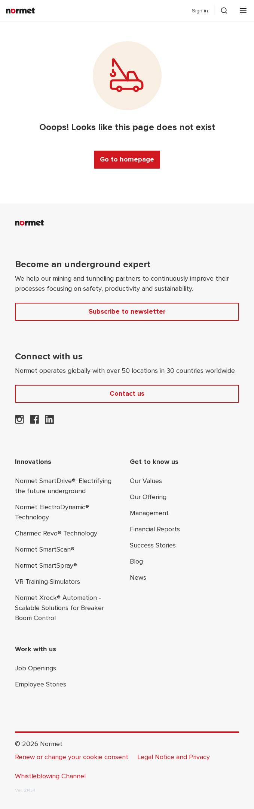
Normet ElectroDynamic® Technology (52, 512)
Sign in (200, 10)
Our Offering (148, 497)
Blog (136, 561)
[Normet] (20, 10)
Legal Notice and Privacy (173, 757)
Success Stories (153, 545)
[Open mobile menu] (243, 10)
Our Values (146, 481)
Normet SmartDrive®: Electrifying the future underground (63, 486)
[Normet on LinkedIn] (49, 421)
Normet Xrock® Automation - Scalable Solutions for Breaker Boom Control (59, 608)
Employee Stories (40, 684)
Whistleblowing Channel (50, 776)
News (138, 577)
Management (149, 513)
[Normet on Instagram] (19, 421)
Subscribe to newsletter (127, 311)
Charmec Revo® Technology (56, 533)
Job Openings (35, 668)
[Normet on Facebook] (34, 421)
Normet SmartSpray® (46, 565)
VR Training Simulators (47, 581)
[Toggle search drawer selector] (224, 10)
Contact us (127, 393)
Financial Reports (155, 529)
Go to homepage (127, 159)
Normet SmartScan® (44, 549)
